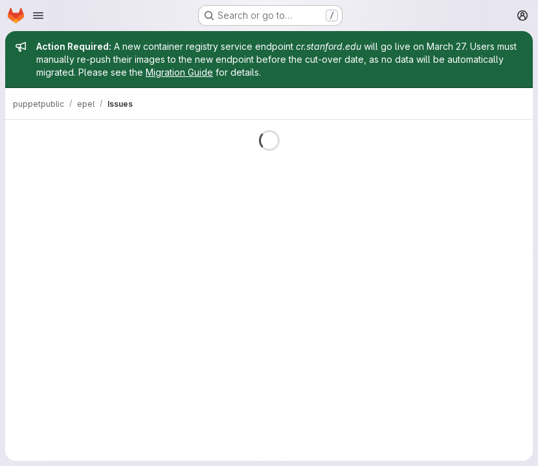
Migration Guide (179, 72)
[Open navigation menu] (38, 15)
